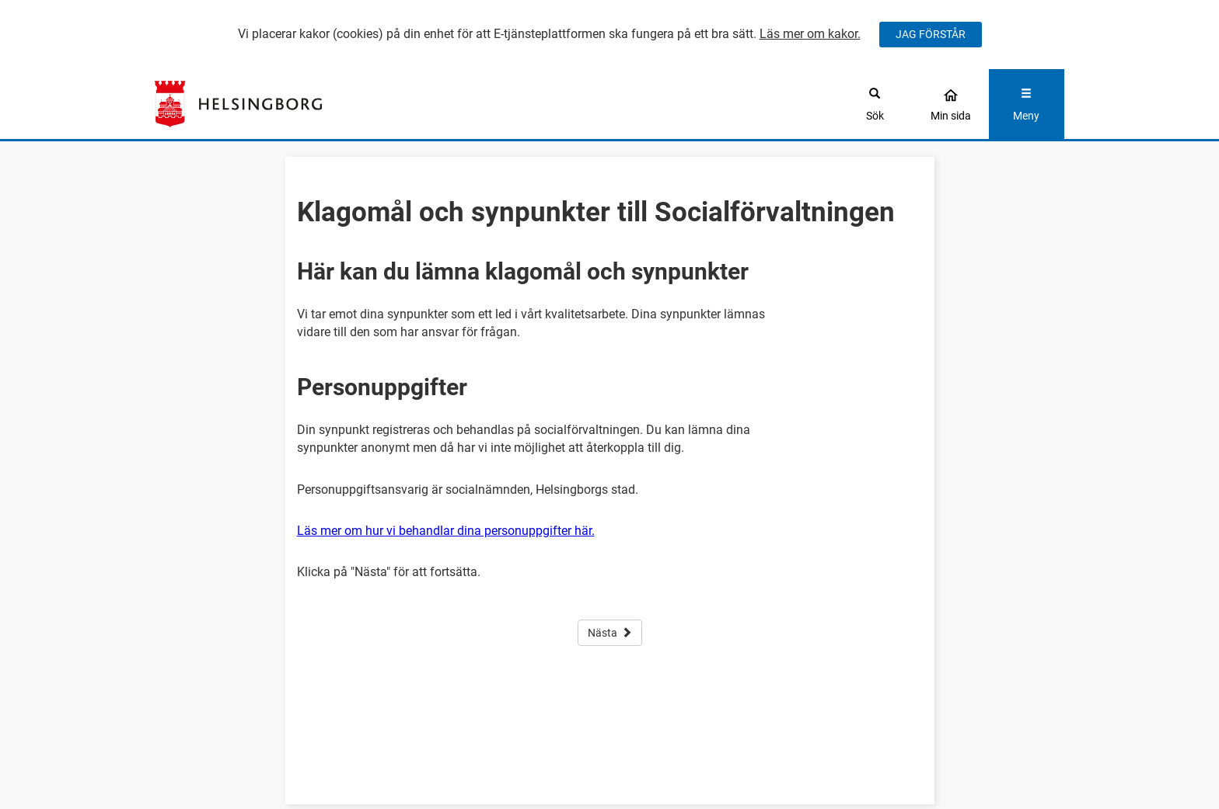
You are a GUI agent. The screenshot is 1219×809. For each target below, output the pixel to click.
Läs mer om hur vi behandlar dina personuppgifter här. (446, 530)
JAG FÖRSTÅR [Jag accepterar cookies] (931, 34)
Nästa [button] (610, 633)
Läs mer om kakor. (810, 33)
